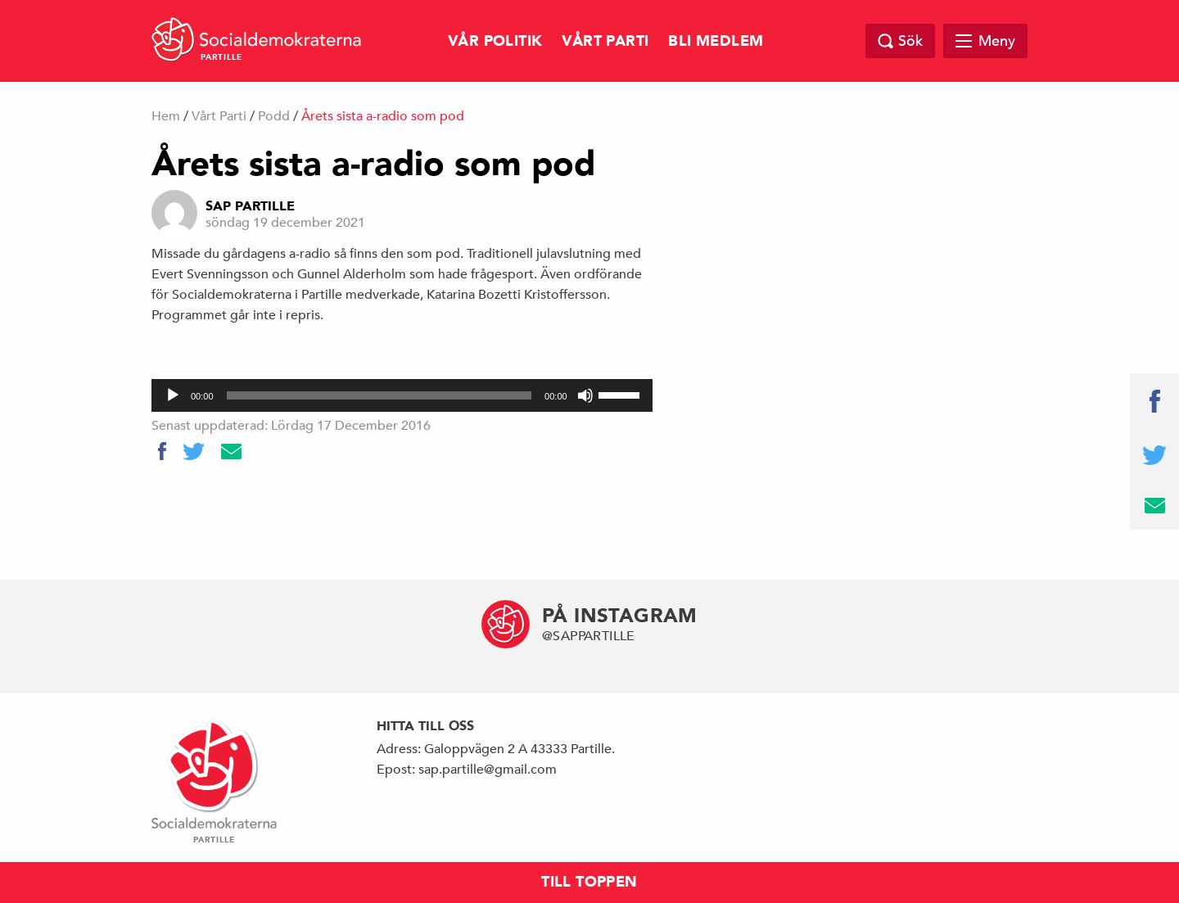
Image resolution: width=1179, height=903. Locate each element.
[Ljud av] (585, 395)
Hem (165, 116)
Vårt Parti (605, 41)
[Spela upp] (173, 395)
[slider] (379, 395)
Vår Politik (495, 41)
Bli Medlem (715, 41)
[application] (402, 395)
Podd (274, 116)
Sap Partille (250, 206)
